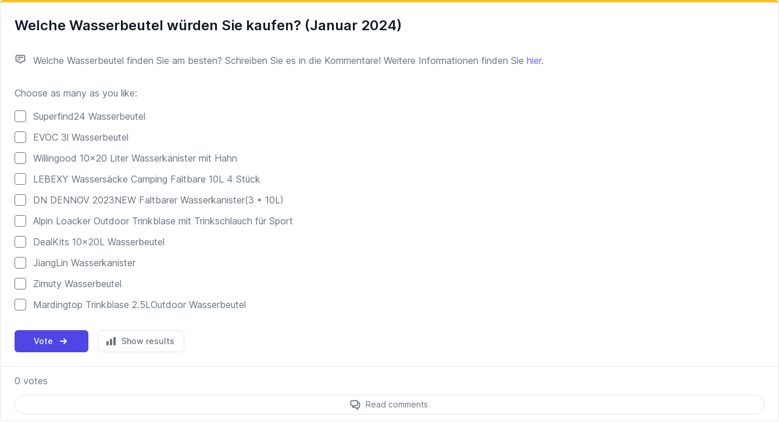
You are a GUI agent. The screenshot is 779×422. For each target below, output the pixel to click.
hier (534, 60)
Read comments (397, 404)
